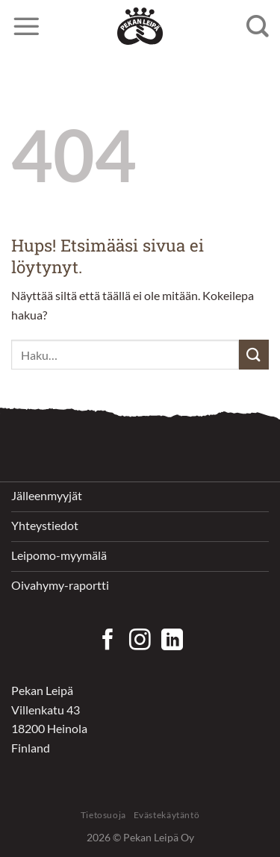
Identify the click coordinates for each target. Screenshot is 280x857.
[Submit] (254, 354)
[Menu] (26, 26)
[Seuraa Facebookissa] (108, 641)
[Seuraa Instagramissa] (140, 641)
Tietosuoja (103, 814)
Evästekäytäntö (167, 814)
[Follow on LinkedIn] (172, 641)
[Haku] (257, 26)
